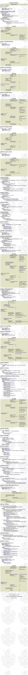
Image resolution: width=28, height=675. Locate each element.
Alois (20, 506)
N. (11, 525)
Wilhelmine (6, 562)
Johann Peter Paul (4, 309)
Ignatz (14, 459)
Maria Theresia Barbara (8, 523)
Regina (8, 121)
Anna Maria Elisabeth (9, 183)
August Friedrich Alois (8, 529)
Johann (7, 14)
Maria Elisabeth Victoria (10, 292)
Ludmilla (18, 200)
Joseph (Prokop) (10, 378)
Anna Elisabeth (10, 321)
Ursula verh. (23, 118)
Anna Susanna (13, 422)
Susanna (7, 9)
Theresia (14, 293)
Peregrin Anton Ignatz (9, 559)
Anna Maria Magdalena (19, 374)
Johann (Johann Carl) (8, 472)
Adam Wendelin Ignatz (10, 389)
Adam (23, 54)
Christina (12, 107)
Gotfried (7, 44)
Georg (12, 116)
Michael (12, 61)
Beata (17, 474)
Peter (7, 291)
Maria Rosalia (18, 190)
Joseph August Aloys (7, 432)
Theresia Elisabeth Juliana (9, 395)
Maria (22, 110)
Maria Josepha (8, 560)
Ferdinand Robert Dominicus (9, 527)
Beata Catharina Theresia (9, 385)
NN (11, 589)
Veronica (16, 511)
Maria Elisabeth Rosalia (20, 315)
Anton (5, 21)
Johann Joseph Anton (8, 393)
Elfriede (7, 226)
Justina (7, 45)
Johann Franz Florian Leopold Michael (9, 262)
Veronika (8, 33)
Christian (13, 74)
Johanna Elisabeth (9, 513)
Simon (22, 116)
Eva (7, 544)
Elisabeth (17, 206)
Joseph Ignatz (23, 574)
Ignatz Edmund (7, 391)
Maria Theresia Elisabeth (9, 387)
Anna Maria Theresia (10, 251)
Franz (13, 275)
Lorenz (13, 99)
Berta (10, 224)
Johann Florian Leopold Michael (12, 250)
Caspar (7, 95)
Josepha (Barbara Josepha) (8, 480)
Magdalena (7, 449)
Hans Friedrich (23, 407)
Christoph (8, 8)
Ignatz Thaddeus (15, 380)
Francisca (6, 461)
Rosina (11, 307)
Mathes (22, 107)
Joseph (17, 185)
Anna (12, 81)
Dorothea (13, 123)
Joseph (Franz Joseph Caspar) (9, 509)
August (5, 209)
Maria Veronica (14, 281)
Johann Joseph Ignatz (8, 382)
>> (25, 38)
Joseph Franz (6, 538)
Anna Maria (8, 89)
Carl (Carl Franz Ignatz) (14, 442)
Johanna (4, 499)
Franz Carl (7, 243)
